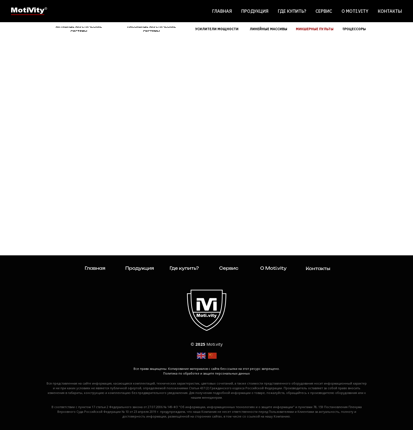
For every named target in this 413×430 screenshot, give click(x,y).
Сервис (323, 11)
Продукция (254, 11)
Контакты (390, 11)
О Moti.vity (355, 11)
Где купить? (292, 11)
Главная (222, 11)
